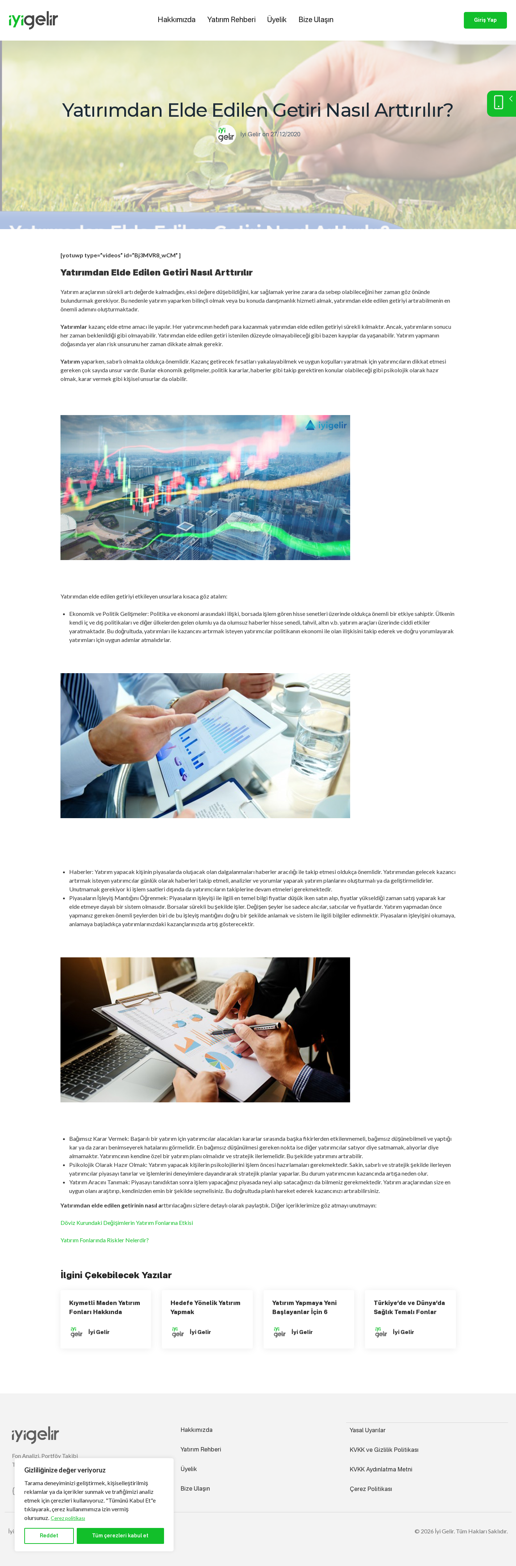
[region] (94, 1505)
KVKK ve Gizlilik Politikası (384, 1450)
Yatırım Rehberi (231, 20)
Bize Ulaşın (315, 20)
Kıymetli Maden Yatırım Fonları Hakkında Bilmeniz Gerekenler (104, 1313)
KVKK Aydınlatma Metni (381, 1469)
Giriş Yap (485, 20)
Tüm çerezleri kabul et (120, 1535)
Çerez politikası (68, 1518)
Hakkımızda (177, 20)
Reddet (49, 1535)
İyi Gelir (250, 135)
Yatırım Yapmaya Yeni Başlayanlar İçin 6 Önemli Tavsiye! (304, 1313)
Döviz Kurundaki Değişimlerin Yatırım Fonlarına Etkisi (126, 1222)
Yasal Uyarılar (368, 1430)
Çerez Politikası (371, 1489)
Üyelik (277, 20)
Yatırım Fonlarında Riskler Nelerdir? (104, 1239)
